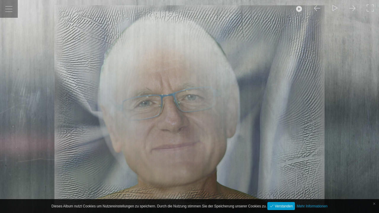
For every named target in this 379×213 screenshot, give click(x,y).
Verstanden (283, 206)
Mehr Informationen (312, 206)
